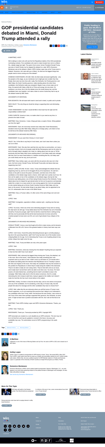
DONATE (100, 4)
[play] (2, 11)
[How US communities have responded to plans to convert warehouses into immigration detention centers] (86, 111)
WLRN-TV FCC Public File (64, 430)
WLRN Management (85, 433)
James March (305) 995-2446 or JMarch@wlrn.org (88, 431)
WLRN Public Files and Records (88, 421)
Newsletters (31, 15)
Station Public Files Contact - (87, 427)
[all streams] (99, 11)
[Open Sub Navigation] (9, 15)
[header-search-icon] (92, 4)
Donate (37, 427)
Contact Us (38, 424)
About (53, 15)
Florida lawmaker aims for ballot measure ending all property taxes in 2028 (96, 99)
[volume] (6, 11)
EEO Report (84, 424)
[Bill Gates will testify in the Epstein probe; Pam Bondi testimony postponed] (6, 395)
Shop (59, 421)
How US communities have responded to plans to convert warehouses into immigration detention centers (96, 115)
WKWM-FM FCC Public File (64, 432)
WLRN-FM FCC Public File (64, 431)
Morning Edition (24, 331)
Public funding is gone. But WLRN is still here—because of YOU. (92, 32)
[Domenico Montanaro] (5, 373)
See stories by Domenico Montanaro (21, 378)
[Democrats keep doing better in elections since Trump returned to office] (74, 395)
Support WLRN (92, 50)
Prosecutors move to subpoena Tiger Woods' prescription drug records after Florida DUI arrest (96, 83)
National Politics (7, 25)
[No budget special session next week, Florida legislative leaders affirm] (86, 65)
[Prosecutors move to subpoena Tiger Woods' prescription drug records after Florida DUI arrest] (86, 79)
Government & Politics (95, 63)
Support (44, 15)
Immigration (94, 108)
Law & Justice (94, 77)
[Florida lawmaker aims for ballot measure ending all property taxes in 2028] (86, 95)
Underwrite (38, 431)
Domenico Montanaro (30, 48)
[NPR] (46, 444)
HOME (1, 15)
